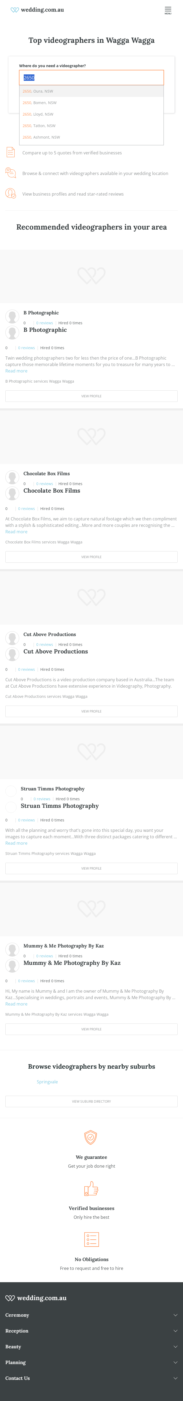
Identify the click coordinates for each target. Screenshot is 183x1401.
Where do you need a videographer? (52, 65)
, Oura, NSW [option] (38, 91)
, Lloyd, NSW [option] (38, 114)
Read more (16, 371)
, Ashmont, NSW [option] (41, 137)
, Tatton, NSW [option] (39, 125)
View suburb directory (91, 1101)
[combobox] (91, 77)
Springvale (47, 1082)
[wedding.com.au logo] (36, 1301)
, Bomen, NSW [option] (40, 102)
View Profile (91, 396)
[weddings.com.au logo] (37, 9)
